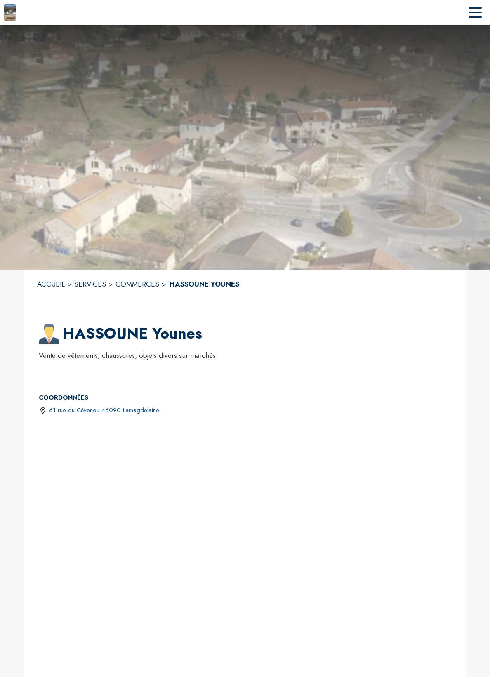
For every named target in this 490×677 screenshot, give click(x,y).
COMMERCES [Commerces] (137, 284)
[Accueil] (10, 12)
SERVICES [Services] (90, 284)
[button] (49, 334)
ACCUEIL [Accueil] (51, 284)
